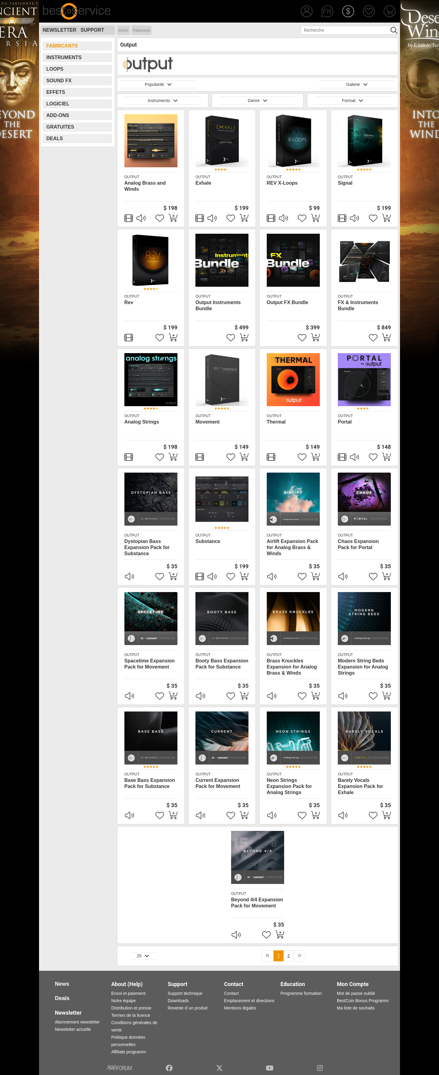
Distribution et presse (131, 1008)
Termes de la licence (130, 1015)
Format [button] (352, 100)
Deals (54, 138)
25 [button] (143, 956)
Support (92, 30)
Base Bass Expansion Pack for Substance (149, 783)
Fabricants (141, 30)
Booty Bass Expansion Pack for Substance (221, 663)
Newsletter (59, 30)
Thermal (276, 421)
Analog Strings (141, 421)
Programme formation (301, 993)
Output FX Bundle (287, 302)
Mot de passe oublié (356, 993)
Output (131, 177)
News (62, 984)
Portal (345, 421)
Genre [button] (257, 100)
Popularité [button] (158, 84)
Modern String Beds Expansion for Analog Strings (363, 667)
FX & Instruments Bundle (358, 305)
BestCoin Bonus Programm (363, 1000)
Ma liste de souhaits (356, 1008)
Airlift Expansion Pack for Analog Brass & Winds (292, 547)
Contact (231, 993)
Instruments (64, 57)
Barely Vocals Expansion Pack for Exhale (360, 786)
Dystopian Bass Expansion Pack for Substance (147, 547)
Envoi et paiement (128, 993)
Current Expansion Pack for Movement (217, 783)
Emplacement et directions (249, 1000)
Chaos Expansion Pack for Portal (358, 544)
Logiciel (58, 103)
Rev (128, 302)
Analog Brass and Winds (145, 186)
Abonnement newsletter (77, 1022)
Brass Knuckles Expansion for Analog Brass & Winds (292, 667)
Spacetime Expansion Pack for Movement (149, 663)
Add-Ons (57, 115)
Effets (55, 92)
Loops (54, 69)
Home (123, 30)
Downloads (178, 1000)
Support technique (185, 993)
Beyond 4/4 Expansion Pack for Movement (257, 902)
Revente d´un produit (188, 1008)
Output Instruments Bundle (218, 305)
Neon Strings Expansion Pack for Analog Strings (289, 786)
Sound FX (59, 80)
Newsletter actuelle (73, 1029)
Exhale (203, 183)
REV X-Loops (282, 183)
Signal (345, 183)
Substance (207, 541)
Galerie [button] (357, 84)
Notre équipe (123, 1000)
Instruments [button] (162, 100)
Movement (207, 421)
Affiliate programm (128, 1051)
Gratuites (60, 126)
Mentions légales (240, 1008)
